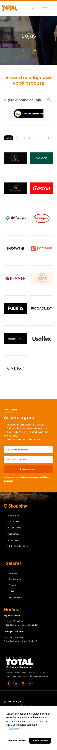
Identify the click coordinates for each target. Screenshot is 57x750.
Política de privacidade (17, 546)
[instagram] (23, 683)
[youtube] (30, 683)
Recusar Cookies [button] (17, 740)
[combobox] (24, 100)
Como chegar (13, 540)
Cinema (12, 585)
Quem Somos (13, 515)
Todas (8, 138)
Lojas (11, 591)
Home (22, 49)
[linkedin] (15, 683)
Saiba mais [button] (13, 729)
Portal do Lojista (16, 597)
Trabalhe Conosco (15, 533)
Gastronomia (15, 579)
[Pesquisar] (49, 100)
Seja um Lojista (14, 527)
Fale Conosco (13, 521)
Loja (36, 49)
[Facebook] (8, 683)
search (34, 8)
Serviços (13, 573)
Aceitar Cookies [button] (40, 740)
